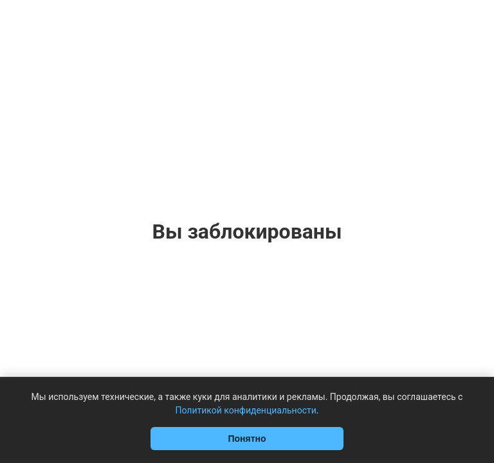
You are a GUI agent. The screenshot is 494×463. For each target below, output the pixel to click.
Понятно (247, 438)
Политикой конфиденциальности (245, 410)
